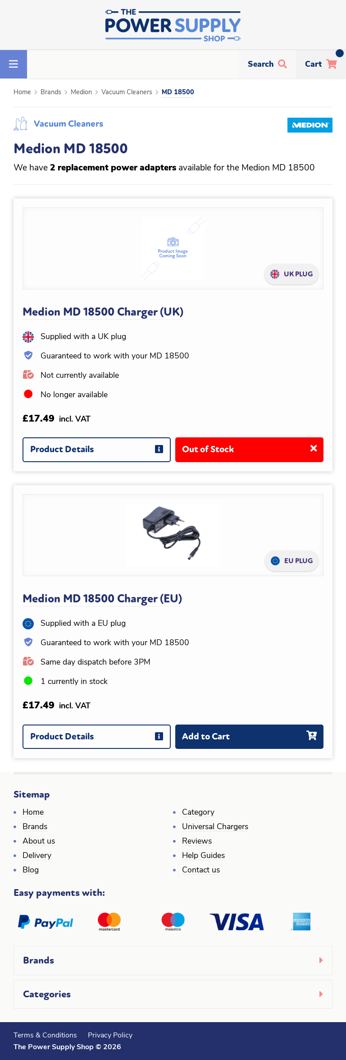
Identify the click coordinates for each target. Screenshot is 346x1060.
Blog (31, 870)
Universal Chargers (215, 827)
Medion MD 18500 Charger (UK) (103, 312)
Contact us (201, 870)
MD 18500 (178, 92)
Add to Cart (252, 740)
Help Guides (203, 856)
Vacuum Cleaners (126, 92)
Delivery (37, 856)
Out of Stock (252, 453)
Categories (47, 994)
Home (22, 92)
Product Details (100, 453)
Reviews (197, 841)
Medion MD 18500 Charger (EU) (102, 599)
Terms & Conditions (45, 1035)
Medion (81, 92)
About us (39, 841)
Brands (51, 92)
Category (198, 813)
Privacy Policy (110, 1035)
